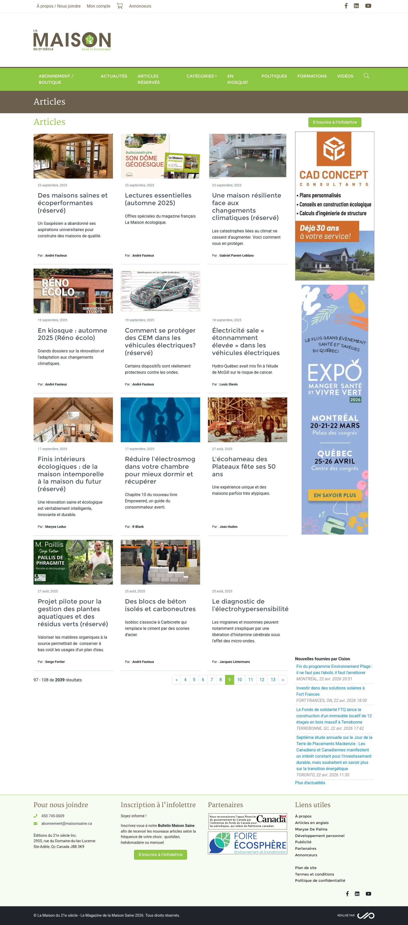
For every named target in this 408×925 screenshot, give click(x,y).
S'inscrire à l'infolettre (335, 122)
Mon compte (98, 6)
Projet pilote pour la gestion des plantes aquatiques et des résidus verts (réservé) (73, 613)
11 (250, 679)
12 (262, 679)
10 (239, 679)
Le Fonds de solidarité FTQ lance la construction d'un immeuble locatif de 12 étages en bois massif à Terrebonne (334, 716)
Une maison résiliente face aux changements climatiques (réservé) (246, 206)
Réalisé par (346, 915)
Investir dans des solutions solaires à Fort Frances (330, 691)
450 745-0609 (52, 816)
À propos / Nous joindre (59, 6)
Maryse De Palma (311, 829)
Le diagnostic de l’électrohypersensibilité (250, 605)
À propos (303, 816)
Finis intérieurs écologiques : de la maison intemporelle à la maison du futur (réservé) (71, 474)
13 (273, 679)
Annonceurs (306, 855)
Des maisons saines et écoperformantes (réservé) (73, 203)
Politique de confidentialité (320, 880)
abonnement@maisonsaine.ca (66, 823)
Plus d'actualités (310, 782)
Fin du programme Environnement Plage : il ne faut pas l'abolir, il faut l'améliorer (334, 669)
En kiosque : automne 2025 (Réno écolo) (72, 334)
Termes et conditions (314, 874)
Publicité (303, 842)
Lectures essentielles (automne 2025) (158, 199)
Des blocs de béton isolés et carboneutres (160, 605)
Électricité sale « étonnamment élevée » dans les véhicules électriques (246, 342)
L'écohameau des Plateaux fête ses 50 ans (244, 466)
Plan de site (306, 867)
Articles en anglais (312, 822)
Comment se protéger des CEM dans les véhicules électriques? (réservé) (160, 342)
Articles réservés (149, 79)
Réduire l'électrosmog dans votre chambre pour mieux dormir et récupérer (160, 470)
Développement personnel (320, 835)
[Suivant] (283, 680)
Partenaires (305, 848)
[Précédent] (176, 680)
